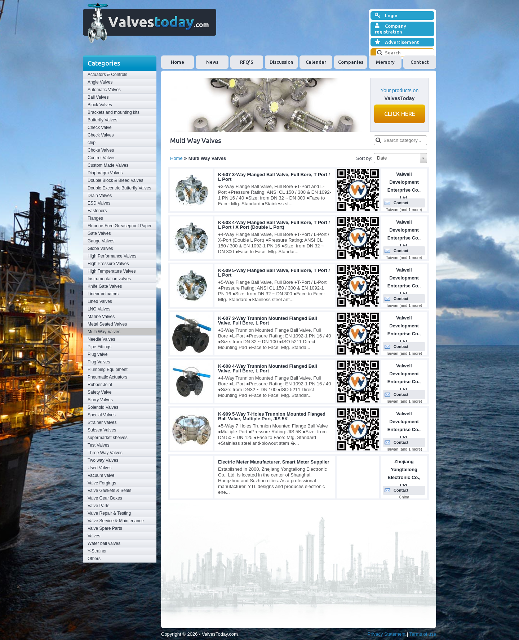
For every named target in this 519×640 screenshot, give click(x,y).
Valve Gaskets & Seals (109, 490)
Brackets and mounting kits (113, 112)
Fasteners (97, 210)
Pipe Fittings (99, 346)
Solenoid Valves (103, 407)
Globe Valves (100, 248)
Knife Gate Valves (105, 286)
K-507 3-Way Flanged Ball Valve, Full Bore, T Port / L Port (274, 177)
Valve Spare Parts (105, 528)
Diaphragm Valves (105, 172)
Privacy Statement (387, 634)
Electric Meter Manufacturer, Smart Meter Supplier (273, 462)
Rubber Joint (100, 384)
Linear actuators (103, 293)
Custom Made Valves (108, 165)
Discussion (281, 61)
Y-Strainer (97, 551)
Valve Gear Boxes (105, 498)
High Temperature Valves (112, 271)
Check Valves (101, 135)
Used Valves (99, 467)
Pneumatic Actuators (107, 377)
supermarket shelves (108, 437)
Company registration (390, 28)
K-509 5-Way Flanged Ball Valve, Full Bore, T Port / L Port (274, 273)
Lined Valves (100, 301)
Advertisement (397, 42)
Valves (94, 535)
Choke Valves (101, 150)
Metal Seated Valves (107, 324)
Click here (399, 114)
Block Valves (100, 104)
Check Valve (99, 127)
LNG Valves (99, 309)
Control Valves (101, 157)
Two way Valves (103, 460)
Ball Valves (98, 97)
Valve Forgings (102, 482)
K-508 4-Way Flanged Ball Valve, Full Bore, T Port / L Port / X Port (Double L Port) (274, 225)
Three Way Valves (105, 452)
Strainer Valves (102, 422)
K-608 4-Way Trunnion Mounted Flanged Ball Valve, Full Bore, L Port (267, 368)
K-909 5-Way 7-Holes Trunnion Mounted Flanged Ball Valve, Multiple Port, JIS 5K (271, 416)
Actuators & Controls (107, 74)
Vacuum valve (101, 475)
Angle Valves (100, 82)
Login (386, 15)
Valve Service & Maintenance (116, 520)
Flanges (95, 218)
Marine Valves (101, 316)
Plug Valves (99, 361)
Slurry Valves (100, 399)
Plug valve (97, 354)
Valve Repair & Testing (109, 513)
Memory (385, 61)
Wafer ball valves (104, 543)
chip (92, 142)
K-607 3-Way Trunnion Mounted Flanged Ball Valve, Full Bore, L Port (267, 320)
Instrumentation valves (109, 278)
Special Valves (102, 414)
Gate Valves (99, 233)
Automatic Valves (104, 89)
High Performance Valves (112, 256)
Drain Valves (100, 195)
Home (177, 61)
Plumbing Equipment (108, 369)
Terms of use (422, 634)
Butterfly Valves (102, 119)
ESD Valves (99, 203)
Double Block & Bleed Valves (115, 180)
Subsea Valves (102, 430)
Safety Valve (99, 392)
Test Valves (98, 445)
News (212, 61)
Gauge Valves (101, 240)
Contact (420, 61)
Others (94, 558)
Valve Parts (98, 505)
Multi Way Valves (104, 331)
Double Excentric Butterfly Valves (119, 188)
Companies (350, 61)
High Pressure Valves (108, 263)
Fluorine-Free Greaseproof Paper (119, 225)
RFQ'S (246, 61)
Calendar (316, 61)
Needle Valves (101, 339)
